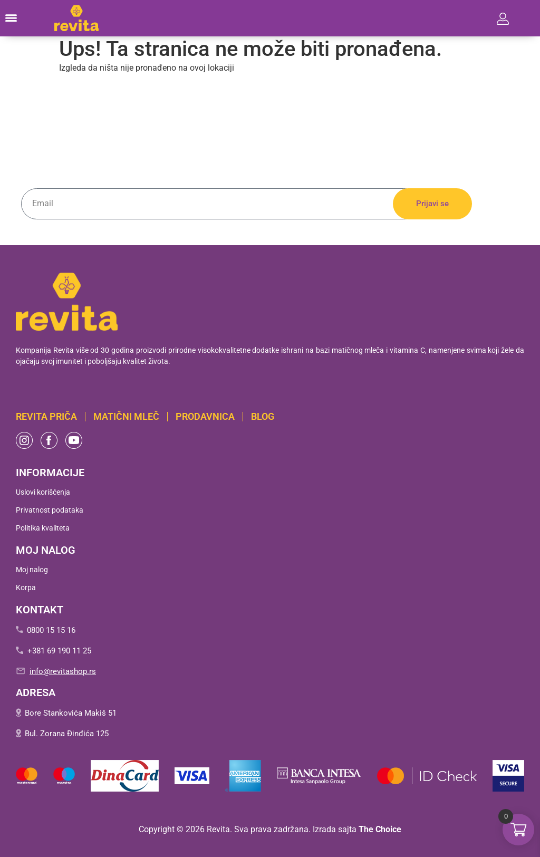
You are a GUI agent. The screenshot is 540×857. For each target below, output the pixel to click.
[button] (11, 18)
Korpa (26, 587)
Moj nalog (32, 569)
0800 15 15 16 (51, 630)
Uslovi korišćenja (43, 492)
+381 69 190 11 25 (59, 651)
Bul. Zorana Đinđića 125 (67, 733)
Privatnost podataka (49, 510)
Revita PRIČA (46, 416)
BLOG (262, 416)
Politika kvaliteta (43, 528)
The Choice (380, 829)
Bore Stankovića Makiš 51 (71, 713)
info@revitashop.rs (63, 671)
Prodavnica (205, 416)
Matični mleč (126, 416)
